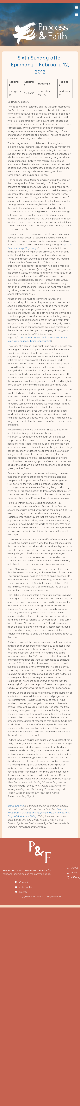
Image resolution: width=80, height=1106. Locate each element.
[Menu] (76, 7)
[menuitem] (79, 20)
